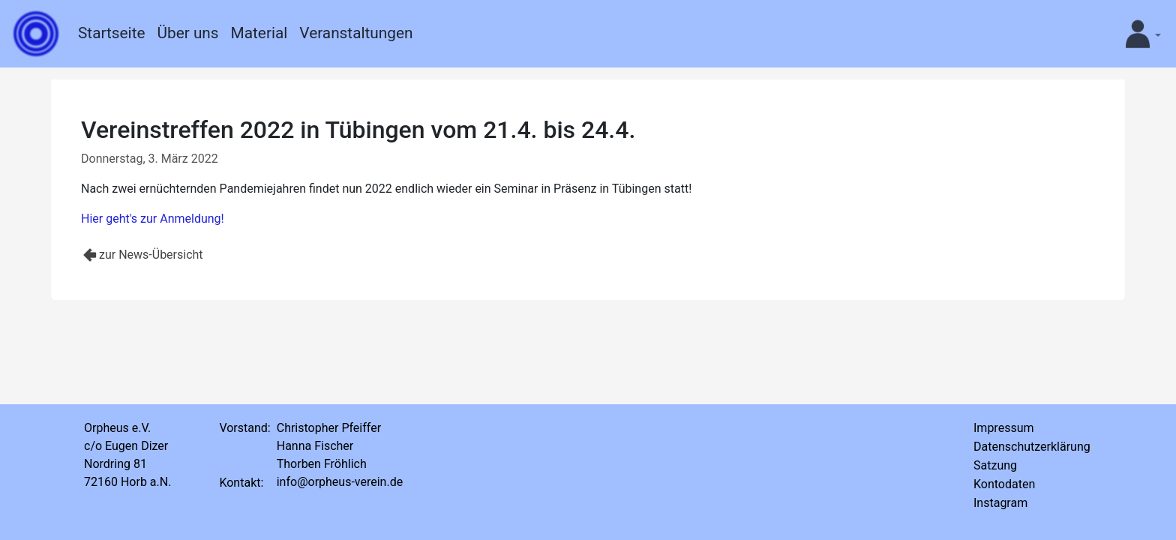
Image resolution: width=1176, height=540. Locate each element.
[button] (1138, 34)
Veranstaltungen (355, 33)
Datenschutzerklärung (1032, 447)
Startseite (111, 33)
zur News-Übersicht (151, 255)
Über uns (187, 33)
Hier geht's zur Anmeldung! (152, 219)
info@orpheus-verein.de (340, 482)
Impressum (1004, 428)
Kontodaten (1004, 484)
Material (259, 33)
